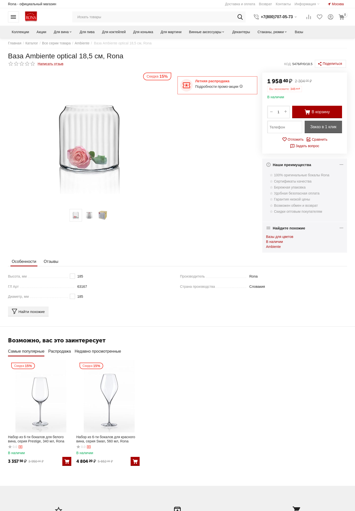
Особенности (24, 261)
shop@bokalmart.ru (283, 486)
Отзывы (51, 261)
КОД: (288, 64)
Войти (13, 465)
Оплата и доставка (109, 482)
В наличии (274, 242)
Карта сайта (104, 490)
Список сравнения (196, 482)
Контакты (101, 474)
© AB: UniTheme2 (117, 508)
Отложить (293, 139)
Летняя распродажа (212, 81)
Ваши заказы (191, 467)
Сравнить (316, 139)
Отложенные (191, 474)
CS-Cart (66, 508)
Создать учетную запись (27, 472)
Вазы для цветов (279, 237)
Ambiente (273, 247)
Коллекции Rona (107, 467)
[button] (330, 64)
